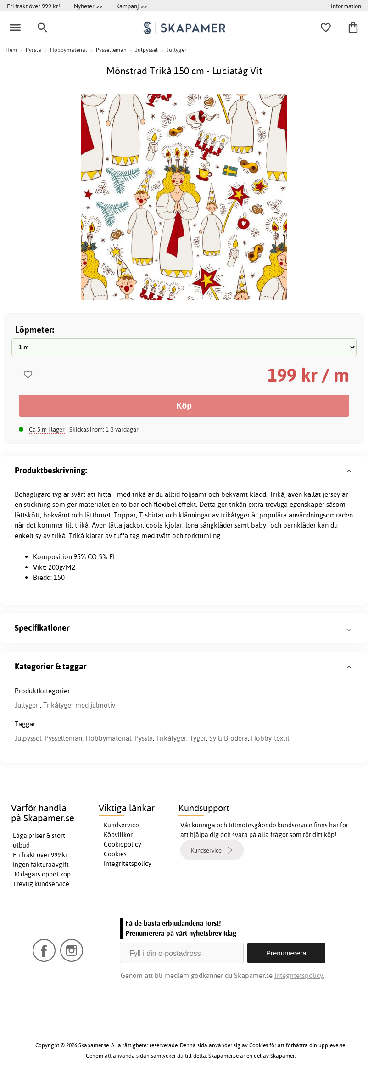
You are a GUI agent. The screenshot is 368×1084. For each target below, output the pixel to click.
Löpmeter (33, 329)
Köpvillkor (118, 835)
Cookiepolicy (122, 844)
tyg (56, 494)
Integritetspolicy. (299, 975)
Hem (11, 49)
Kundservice (121, 825)
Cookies (115, 854)
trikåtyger (235, 515)
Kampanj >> (131, 6)
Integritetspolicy (127, 863)
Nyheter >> (88, 6)
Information (346, 6)
